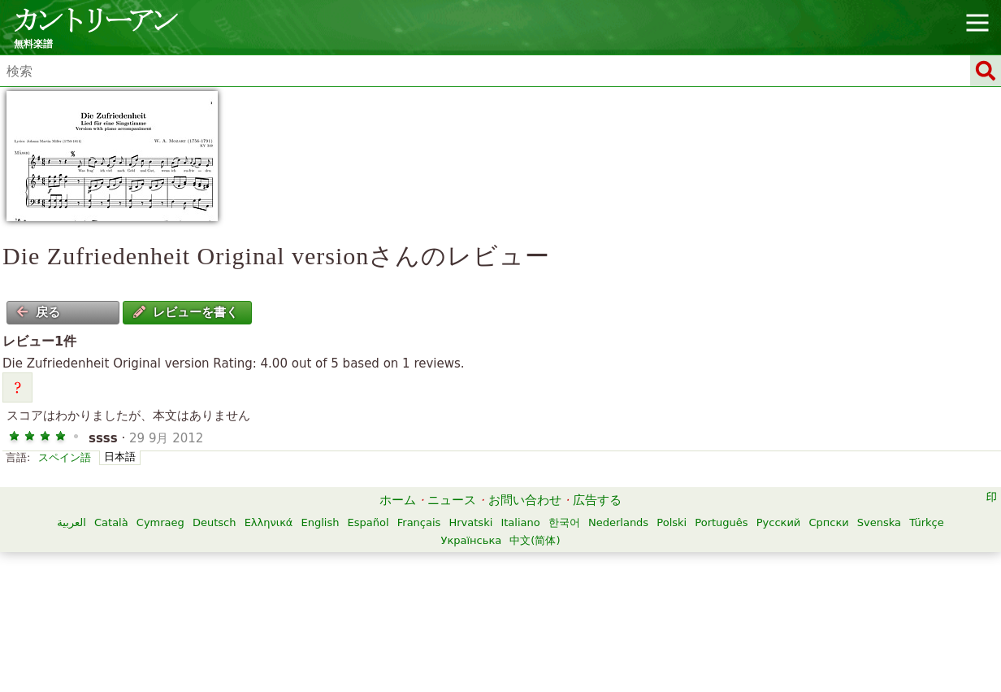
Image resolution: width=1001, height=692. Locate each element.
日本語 (120, 456)
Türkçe (926, 522)
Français (419, 522)
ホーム (397, 500)
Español (368, 522)
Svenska (879, 522)
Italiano (520, 522)
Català (111, 522)
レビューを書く (185, 312)
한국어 (564, 522)
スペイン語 (64, 457)
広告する (597, 500)
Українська (470, 540)
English (320, 522)
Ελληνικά (269, 522)
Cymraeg (160, 522)
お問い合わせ (524, 500)
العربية (71, 522)
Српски (828, 522)
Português (721, 522)
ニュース (451, 500)
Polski (671, 522)
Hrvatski (470, 522)
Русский (778, 522)
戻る (38, 312)
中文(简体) (534, 540)
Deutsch (214, 522)
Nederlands (618, 522)
